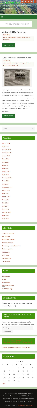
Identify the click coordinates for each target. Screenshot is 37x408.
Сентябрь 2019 (7, 187)
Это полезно (6, 261)
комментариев (8, 286)
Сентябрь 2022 (7, 153)
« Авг (3, 384)
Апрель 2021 (6, 171)
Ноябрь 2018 (6, 197)
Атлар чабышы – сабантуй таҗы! (16, 58)
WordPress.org (7, 289)
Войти (4, 279)
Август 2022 (6, 156)
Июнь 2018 (5, 200)
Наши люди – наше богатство (11, 246)
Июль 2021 (5, 165)
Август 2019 (6, 190)
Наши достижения (9, 37)
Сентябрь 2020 (7, 178)
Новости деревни (7, 249)
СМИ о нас (14, 65)
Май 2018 (5, 203)
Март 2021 (5, 175)
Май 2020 (5, 184)
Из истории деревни (8, 239)
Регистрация (6, 276)
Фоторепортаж (6, 258)
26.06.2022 (6, 35)
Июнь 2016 (5, 215)
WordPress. (29, 405)
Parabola (21, 405)
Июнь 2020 (5, 181)
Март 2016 (5, 219)
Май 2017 (5, 206)
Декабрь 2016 (6, 212)
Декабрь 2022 (6, 149)
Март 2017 (5, 209)
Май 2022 (5, 162)
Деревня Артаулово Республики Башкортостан (17, 341)
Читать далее (9, 45)
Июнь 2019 (5, 193)
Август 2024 (6, 143)
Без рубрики (6, 236)
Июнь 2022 (5, 159)
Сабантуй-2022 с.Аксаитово (14, 32)
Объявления (6, 252)
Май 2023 (5, 146)
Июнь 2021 (5, 168)
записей (6, 282)
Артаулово (10, 2)
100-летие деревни (8, 233)
